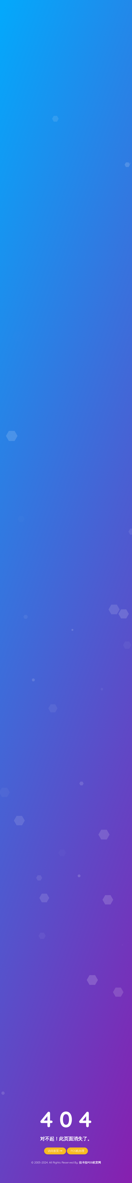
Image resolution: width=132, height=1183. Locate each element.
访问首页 (55, 1151)
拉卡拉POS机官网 (90, 1162)
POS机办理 (77, 1151)
